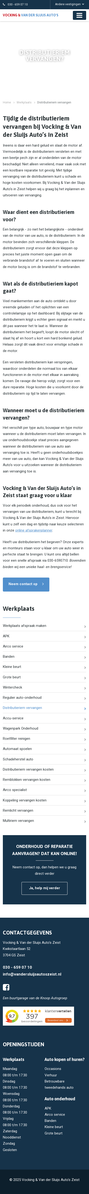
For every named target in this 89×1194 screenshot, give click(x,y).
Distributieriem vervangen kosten (28, 769)
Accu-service (13, 718)
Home (7, 102)
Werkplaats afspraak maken (24, 626)
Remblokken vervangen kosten (26, 779)
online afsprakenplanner (33, 530)
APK (6, 636)
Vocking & (30, 15)
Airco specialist (15, 790)
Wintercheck (12, 687)
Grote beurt (12, 677)
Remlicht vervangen (18, 810)
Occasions (53, 1069)
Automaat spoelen (17, 749)
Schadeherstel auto (18, 759)
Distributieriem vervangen (22, 708)
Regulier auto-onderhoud (22, 697)
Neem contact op (23, 584)
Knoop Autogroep (53, 998)
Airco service (13, 646)
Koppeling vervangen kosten (25, 800)
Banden (8, 656)
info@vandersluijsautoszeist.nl (32, 974)
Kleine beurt (12, 667)
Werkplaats (24, 102)
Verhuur (51, 1075)
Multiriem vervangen (18, 821)
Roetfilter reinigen (16, 738)
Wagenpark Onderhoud (20, 728)
